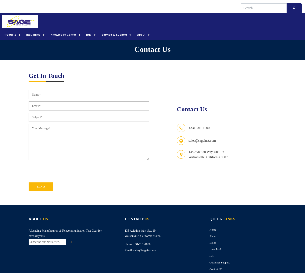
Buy (89, 35)
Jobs (211, 256)
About (141, 35)
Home (212, 229)
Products (10, 35)
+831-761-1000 (199, 128)
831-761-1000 (142, 244)
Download (215, 249)
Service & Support (114, 35)
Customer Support (219, 262)
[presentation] (61, 172)
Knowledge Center (63, 35)
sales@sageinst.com (202, 141)
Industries (33, 35)
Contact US (215, 269)
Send (41, 187)
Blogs (212, 243)
